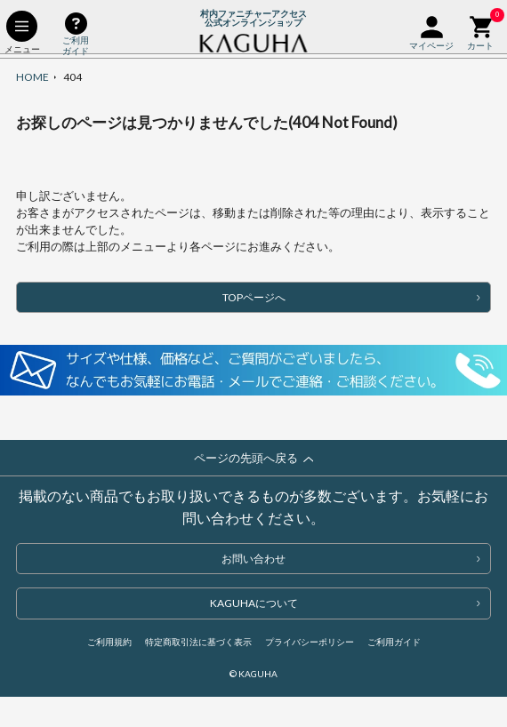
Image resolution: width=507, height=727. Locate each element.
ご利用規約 (109, 641)
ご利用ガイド (394, 641)
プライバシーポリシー (309, 641)
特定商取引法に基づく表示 (198, 641)
